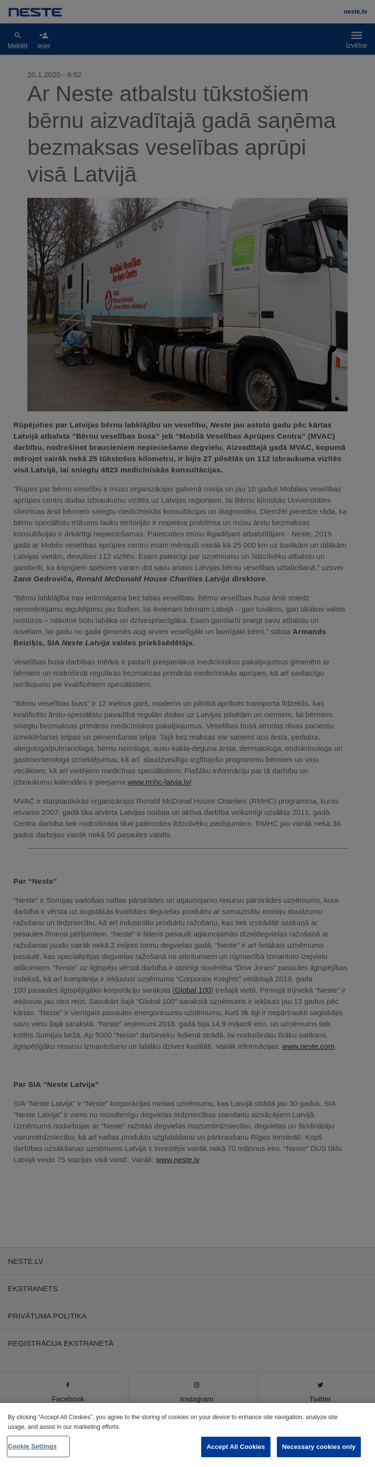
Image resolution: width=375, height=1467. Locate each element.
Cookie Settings (32, 1446)
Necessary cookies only (318, 1446)
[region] (187, 1435)
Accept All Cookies (236, 1446)
